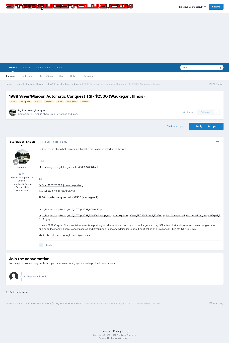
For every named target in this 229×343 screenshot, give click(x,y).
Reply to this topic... (36, 276)
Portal (59, 67)
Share (188, 112)
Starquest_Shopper (33, 110)
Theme (105, 331)
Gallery (73, 76)
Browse (13, 69)
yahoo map (85, 235)
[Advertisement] (114, 38)
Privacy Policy (121, 331)
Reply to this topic (206, 126)
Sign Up (216, 6)
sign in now (82, 263)
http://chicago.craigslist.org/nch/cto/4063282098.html (68, 167)
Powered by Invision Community (114, 338)
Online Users (46, 76)
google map (69, 235)
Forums (10, 76)
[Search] (198, 67)
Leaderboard (27, 76)
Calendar (88, 76)
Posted (53, 141)
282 (22, 174)
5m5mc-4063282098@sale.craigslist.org (61, 185)
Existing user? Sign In (192, 6)
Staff (61, 76)
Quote (49, 245)
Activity (26, 67)
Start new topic (175, 126)
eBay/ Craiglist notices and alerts (60, 114)
